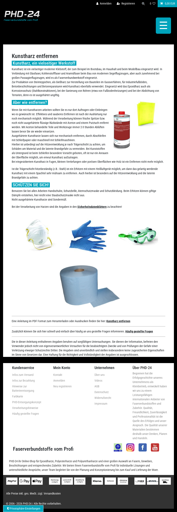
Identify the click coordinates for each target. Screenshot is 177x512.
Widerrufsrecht (102, 397)
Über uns (99, 374)
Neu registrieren (62, 386)
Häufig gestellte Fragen (139, 331)
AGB (96, 386)
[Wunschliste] (153, 3)
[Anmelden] (104, 3)
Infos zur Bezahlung (23, 380)
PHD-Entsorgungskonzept (26, 402)
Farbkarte (17, 396)
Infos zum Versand (23, 374)
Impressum (100, 403)
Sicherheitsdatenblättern (92, 206)
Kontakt (57, 374)
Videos (98, 380)
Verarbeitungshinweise (25, 408)
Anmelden (59, 380)
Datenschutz (101, 392)
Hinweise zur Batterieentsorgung (23, 388)
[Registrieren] (125, 3)
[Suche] (143, 3)
